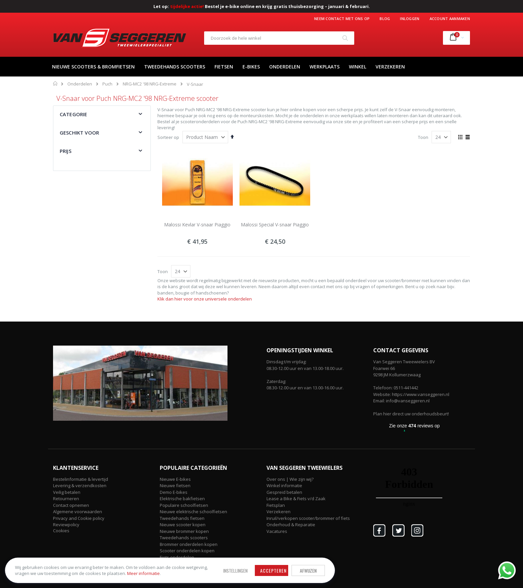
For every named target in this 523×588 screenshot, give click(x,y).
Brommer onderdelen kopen (188, 544)
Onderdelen (79, 84)
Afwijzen (241, 565)
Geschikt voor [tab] (79, 132)
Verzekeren (279, 512)
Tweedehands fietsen (182, 518)
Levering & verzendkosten (79, 485)
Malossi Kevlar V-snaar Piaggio (197, 224)
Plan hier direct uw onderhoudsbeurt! (411, 414)
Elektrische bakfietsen (182, 499)
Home (55, 83)
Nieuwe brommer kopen (184, 531)
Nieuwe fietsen (175, 485)
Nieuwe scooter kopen (182, 525)
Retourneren (66, 499)
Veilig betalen (66, 492)
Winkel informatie (284, 485)
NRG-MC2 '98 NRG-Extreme (149, 84)
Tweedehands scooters (184, 538)
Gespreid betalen (284, 492)
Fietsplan (276, 505)
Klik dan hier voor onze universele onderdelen (204, 299)
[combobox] (279, 38)
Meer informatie (88, 572)
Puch (107, 84)
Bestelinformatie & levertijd (80, 479)
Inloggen (409, 18)
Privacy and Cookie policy (78, 518)
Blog (385, 18)
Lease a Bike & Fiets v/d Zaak (296, 499)
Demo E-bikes (173, 492)
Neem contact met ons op (342, 18)
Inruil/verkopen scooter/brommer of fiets (308, 518)
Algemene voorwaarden (77, 512)
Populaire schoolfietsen (184, 505)
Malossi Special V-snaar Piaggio (275, 224)
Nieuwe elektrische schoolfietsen (193, 512)
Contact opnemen (71, 505)
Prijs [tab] (65, 151)
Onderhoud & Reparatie (291, 525)
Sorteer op (168, 137)
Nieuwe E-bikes (175, 479)
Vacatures (277, 531)
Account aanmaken (450, 18)
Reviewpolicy (66, 525)
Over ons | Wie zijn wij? (290, 479)
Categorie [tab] (73, 114)
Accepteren (206, 565)
